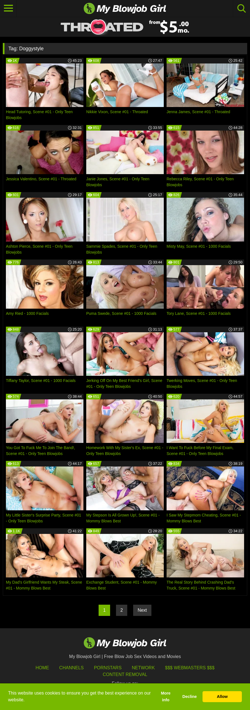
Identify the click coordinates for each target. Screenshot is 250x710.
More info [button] (166, 696)
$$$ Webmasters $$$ (190, 667)
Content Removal (125, 674)
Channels (71, 667)
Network (143, 667)
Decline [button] (189, 696)
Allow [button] (222, 696)
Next (142, 610)
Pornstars (107, 667)
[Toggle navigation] (8, 8)
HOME (42, 667)
